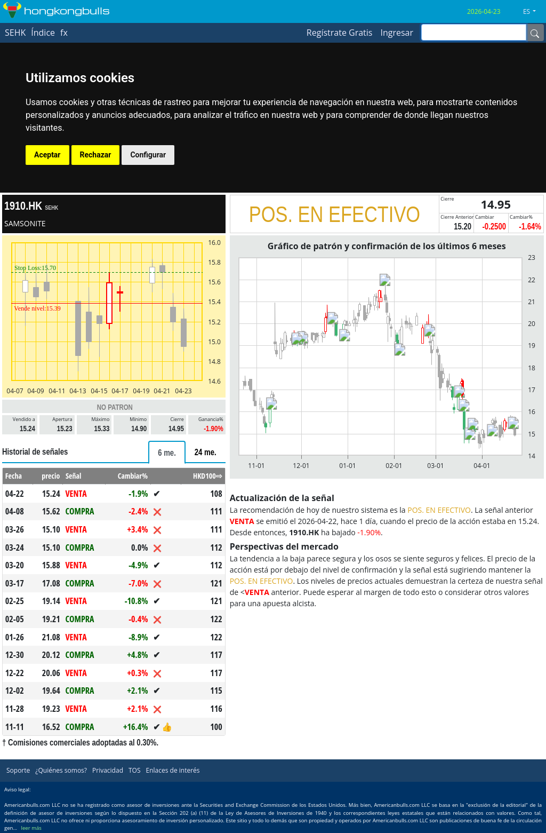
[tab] (167, 452)
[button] (533, 12)
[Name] (535, 32)
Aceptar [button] (47, 154)
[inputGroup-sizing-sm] (473, 32)
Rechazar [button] (95, 154)
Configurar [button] (148, 154)
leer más (31, 827)
